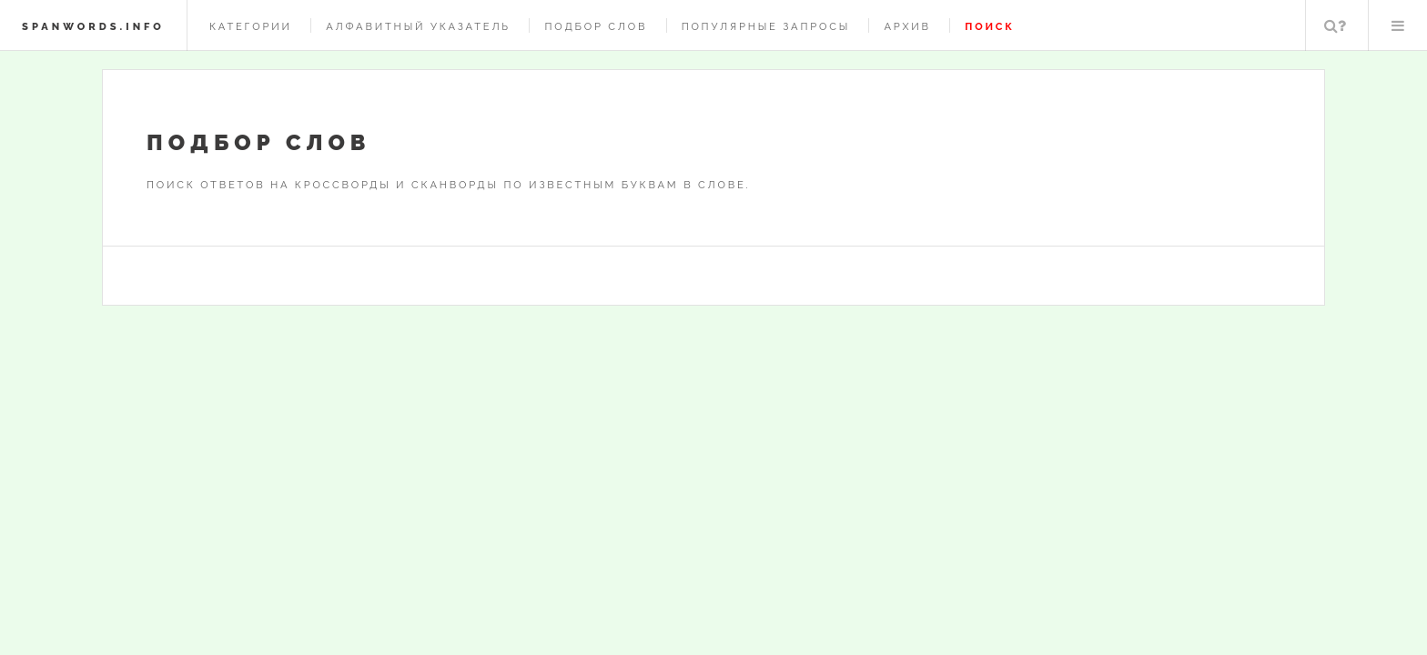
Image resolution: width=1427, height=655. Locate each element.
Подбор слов (595, 26)
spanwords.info (93, 26)
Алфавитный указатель (418, 26)
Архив (907, 26)
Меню (1398, 25)
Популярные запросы (766, 26)
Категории (250, 26)
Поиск (1335, 25)
